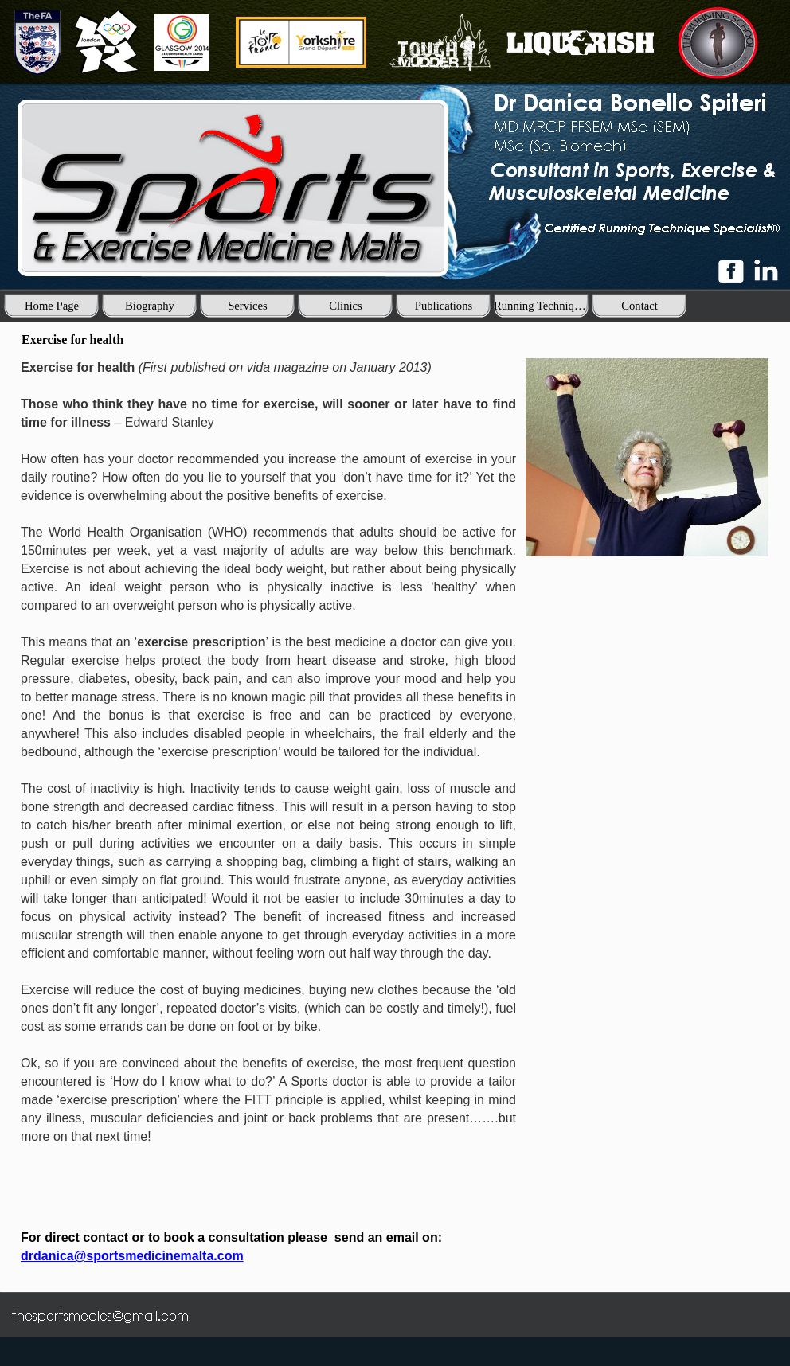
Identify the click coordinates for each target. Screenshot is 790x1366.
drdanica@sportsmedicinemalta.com (132, 1256)
